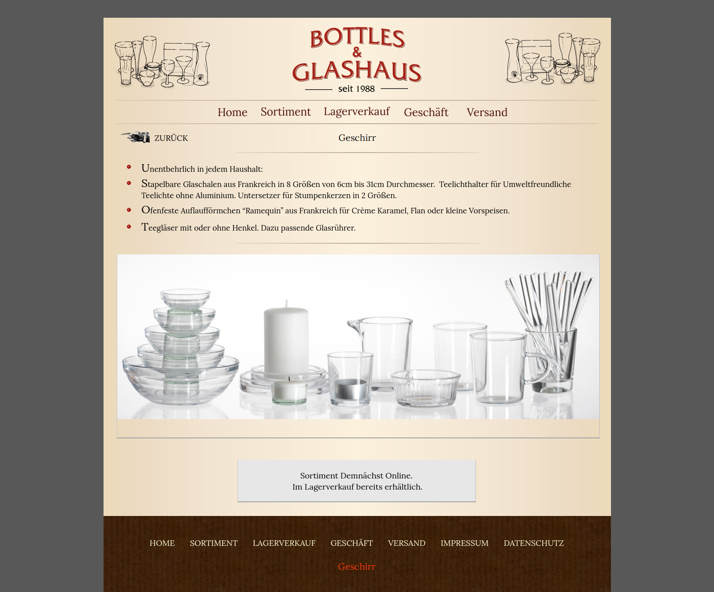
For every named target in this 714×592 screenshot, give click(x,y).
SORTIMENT (213, 543)
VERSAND (407, 543)
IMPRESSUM (464, 543)
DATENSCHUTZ (534, 543)
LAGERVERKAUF (284, 543)
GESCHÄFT (351, 543)
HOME (162, 543)
